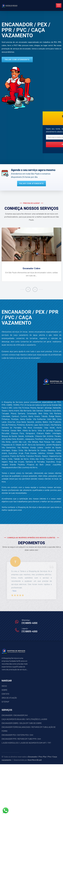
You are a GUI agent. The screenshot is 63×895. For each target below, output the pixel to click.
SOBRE (4, 690)
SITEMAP (5, 702)
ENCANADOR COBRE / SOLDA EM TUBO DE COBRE (22, 723)
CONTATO (5, 694)
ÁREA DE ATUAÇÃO (9, 698)
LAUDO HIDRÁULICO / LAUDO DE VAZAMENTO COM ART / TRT (26, 743)
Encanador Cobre (31, 268)
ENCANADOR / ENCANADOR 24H (15, 715)
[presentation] (28, 289)
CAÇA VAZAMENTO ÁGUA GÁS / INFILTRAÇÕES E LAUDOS (24, 719)
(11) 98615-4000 (29, 622)
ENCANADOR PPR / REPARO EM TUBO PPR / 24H (21, 739)
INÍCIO (4, 686)
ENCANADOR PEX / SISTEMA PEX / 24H (17, 735)
